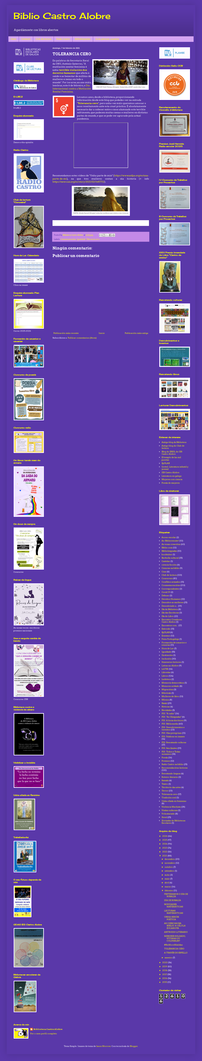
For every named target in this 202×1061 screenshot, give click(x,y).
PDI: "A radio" (168, 713)
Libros (165, 676)
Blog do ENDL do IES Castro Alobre (172, 452)
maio (167, 878)
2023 (165, 848)
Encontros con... (170, 625)
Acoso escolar (169, 537)
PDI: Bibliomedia (170, 723)
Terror (165, 790)
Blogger (134, 1046)
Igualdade (81, 239)
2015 (164, 982)
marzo (168, 886)
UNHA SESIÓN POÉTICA (171, 918)
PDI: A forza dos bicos (172, 720)
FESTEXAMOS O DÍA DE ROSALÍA (176, 895)
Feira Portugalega (170, 639)
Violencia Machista (171, 806)
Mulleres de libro (170, 696)
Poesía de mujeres (171, 483)
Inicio (13, 39)
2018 (165, 970)
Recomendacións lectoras (175, 768)
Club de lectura (43, 39)
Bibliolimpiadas (83, 39)
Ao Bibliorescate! (170, 540)
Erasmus (166, 635)
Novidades (167, 710)
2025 (165, 840)
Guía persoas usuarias (107, 39)
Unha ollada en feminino (174, 801)
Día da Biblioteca (170, 609)
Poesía (165, 757)
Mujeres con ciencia (172, 479)
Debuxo (165, 595)
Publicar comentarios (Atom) (82, 338)
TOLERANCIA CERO (174, 948)
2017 (164, 974)
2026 (165, 836)
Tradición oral (169, 797)
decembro (170, 859)
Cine (164, 571)
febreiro (169, 890)
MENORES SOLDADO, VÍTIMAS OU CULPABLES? (174, 938)
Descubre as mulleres (172, 602)
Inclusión (166, 658)
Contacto (26, 39)
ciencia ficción (169, 564)
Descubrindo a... (170, 606)
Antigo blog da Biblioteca (174, 442)
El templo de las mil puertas (171, 458)
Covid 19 (166, 592)
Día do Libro (168, 616)
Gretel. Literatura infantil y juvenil (175, 467)
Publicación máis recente (66, 333)
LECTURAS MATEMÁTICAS (173, 911)
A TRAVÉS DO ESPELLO (175, 952)
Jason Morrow (103, 1046)
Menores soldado (170, 686)
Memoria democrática (173, 682)
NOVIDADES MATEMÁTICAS (173, 905)
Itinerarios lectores (171, 662)
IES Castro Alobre (170, 472)
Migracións (167, 689)
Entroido (166, 628)
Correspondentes (170, 588)
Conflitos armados (171, 582)
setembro (170, 871)
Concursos (167, 578)
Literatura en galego (172, 476)
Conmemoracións (68, 239)
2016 (165, 978)
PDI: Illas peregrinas (172, 733)
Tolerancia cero (88, 103)
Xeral (164, 817)
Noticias (166, 706)
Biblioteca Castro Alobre (47, 1029)
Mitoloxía (166, 693)
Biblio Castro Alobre (62, 15)
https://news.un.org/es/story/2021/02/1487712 (78, 181)
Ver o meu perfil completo (43, 1033)
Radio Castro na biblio (172, 764)
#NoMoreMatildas (173, 945)
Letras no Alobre (170, 665)
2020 (165, 962)
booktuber (167, 554)
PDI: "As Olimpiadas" (171, 717)
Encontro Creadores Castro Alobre (172, 620)
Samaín (165, 780)
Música (165, 699)
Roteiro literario (170, 777)
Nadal (164, 703)
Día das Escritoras (170, 612)
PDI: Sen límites (169, 748)
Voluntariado (168, 813)
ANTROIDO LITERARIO (176, 932)
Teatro (165, 784)
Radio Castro (63, 39)
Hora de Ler (168, 648)
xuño (167, 875)
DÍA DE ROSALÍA (172, 900)
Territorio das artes (171, 787)
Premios (166, 761)
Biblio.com (167, 547)
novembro (170, 863)
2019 (165, 966)
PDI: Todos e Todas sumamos (171, 752)
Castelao (166, 561)
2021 (165, 855)
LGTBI (165, 669)
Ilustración (167, 655)
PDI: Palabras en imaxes (173, 736)
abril (167, 882)
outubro (169, 867)
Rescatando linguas (171, 773)
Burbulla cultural (170, 558)
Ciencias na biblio (170, 568)
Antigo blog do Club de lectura (173, 446)
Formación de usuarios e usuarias (174, 643)
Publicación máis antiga (136, 333)
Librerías (166, 672)
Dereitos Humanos (171, 599)
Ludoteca (166, 679)
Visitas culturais (170, 810)
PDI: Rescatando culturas (174, 742)
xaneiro (169, 957)
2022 (165, 851)
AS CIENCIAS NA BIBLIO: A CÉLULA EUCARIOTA (175, 925)
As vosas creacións (171, 544)
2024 (165, 843)
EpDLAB (166, 463)
